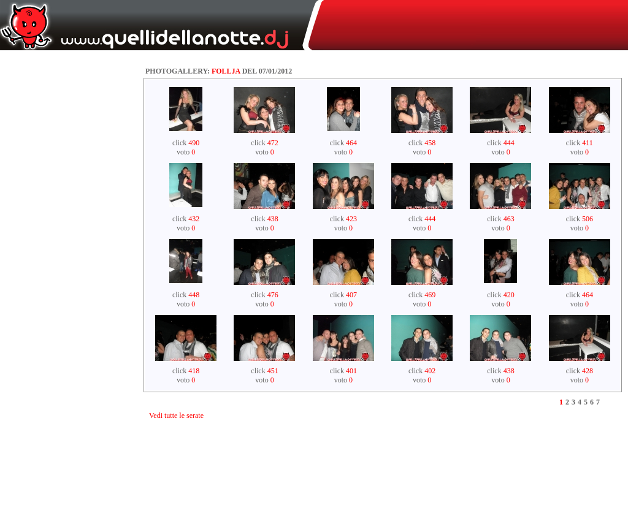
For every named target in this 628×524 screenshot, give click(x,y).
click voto (185, 147)
